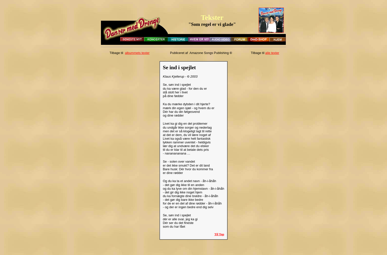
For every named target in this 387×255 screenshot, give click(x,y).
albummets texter (137, 53)
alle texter (272, 53)
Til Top (219, 234)
